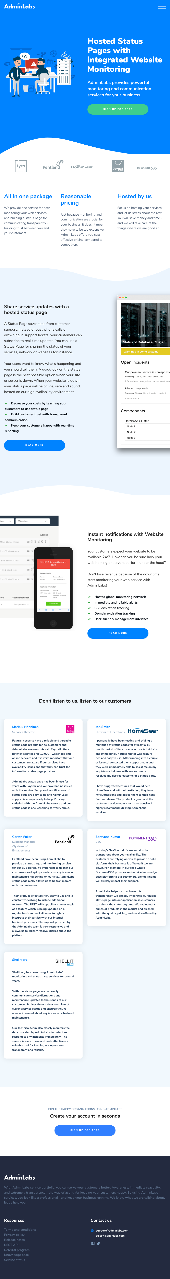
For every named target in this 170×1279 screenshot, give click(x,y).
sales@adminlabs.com (110, 1235)
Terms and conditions (22, 1230)
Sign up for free (118, 109)
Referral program (19, 1250)
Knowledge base (18, 1255)
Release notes (16, 1240)
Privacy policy (16, 1235)
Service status (16, 1260)
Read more (34, 445)
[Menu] (162, 7)
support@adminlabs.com (109, 1230)
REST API (13, 1245)
